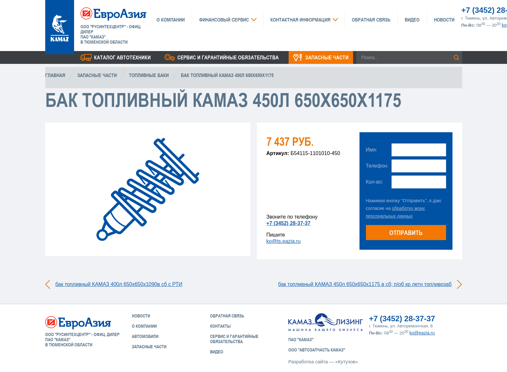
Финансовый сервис (224, 19)
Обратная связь (371, 19)
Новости (444, 19)
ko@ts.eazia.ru (283, 241)
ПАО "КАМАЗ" (300, 339)
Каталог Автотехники (122, 57)
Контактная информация (300, 19)
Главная (55, 75)
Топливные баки (149, 75)
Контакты (220, 326)
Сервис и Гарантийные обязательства (234, 339)
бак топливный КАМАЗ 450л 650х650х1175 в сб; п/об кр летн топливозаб (365, 284)
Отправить (406, 232)
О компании (170, 19)
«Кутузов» (346, 361)
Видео (412, 19)
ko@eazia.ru (422, 332)
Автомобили (145, 336)
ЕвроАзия (113, 13)
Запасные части (327, 57)
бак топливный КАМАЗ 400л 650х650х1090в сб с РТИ (118, 284)
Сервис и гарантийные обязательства (228, 57)
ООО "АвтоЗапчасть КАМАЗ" (316, 349)
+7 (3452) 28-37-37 (288, 223)
